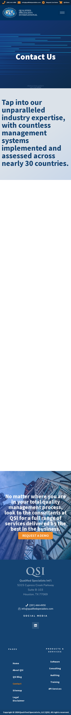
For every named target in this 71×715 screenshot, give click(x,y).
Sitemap (17, 690)
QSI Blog (17, 677)
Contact (17, 683)
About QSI (18, 670)
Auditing (54, 675)
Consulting (55, 668)
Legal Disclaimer (18, 699)
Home (16, 663)
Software (55, 661)
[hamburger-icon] (62, 12)
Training (54, 682)
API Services (55, 688)
